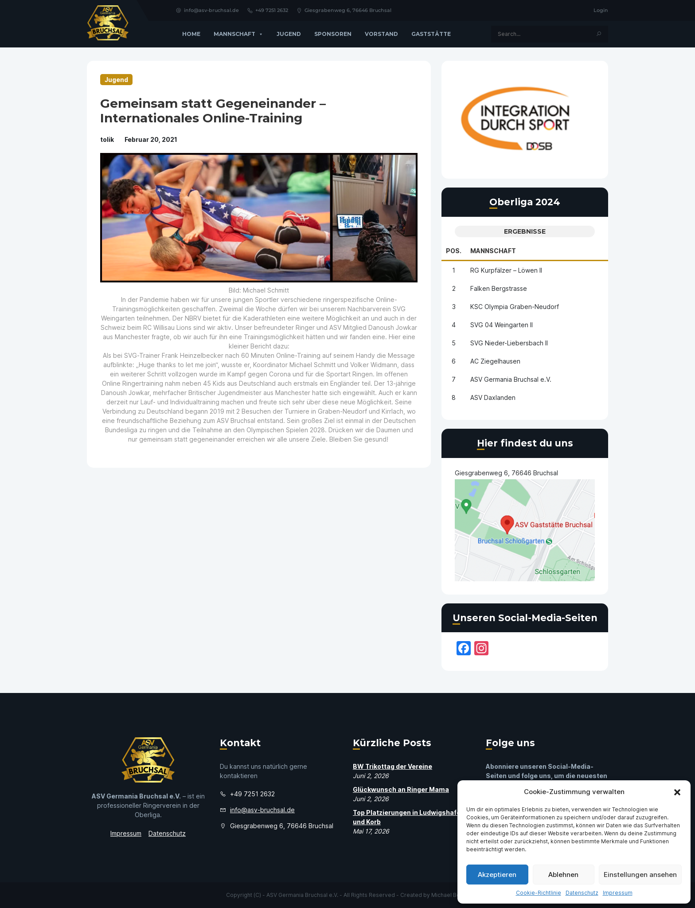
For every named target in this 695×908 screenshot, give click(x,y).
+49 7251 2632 (267, 10)
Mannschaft (238, 34)
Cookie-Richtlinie (538, 892)
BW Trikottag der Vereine (392, 766)
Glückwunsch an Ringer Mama (401, 789)
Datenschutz (582, 892)
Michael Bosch (450, 895)
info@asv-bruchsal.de (207, 10)
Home (191, 34)
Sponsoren (332, 34)
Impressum (618, 892)
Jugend (289, 34)
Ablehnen (563, 874)
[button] (677, 791)
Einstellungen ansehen (640, 874)
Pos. (453, 250)
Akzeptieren (497, 874)
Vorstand (381, 34)
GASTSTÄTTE (431, 34)
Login (600, 10)
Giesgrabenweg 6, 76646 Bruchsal (343, 10)
